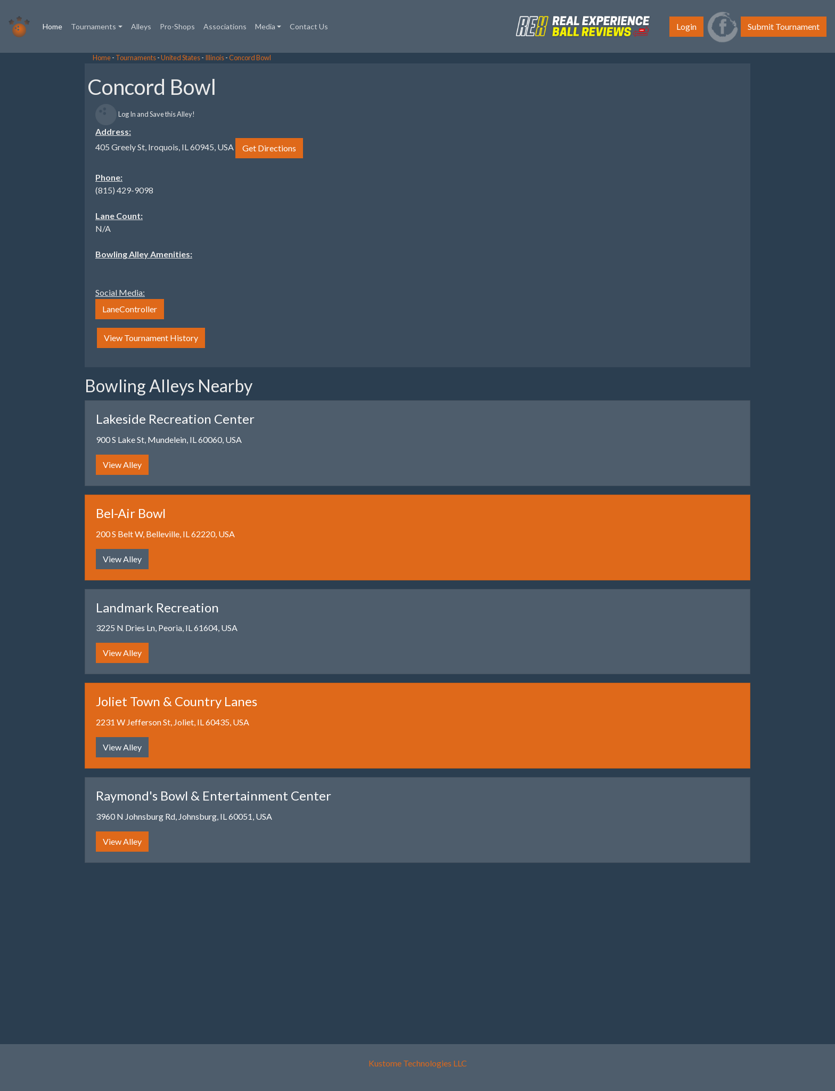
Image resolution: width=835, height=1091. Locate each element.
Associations (225, 26)
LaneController (129, 309)
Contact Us (309, 26)
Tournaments (136, 57)
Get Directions (269, 148)
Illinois (214, 57)
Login (686, 26)
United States (180, 57)
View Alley (122, 464)
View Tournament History (151, 338)
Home (55, 25)
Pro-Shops (177, 26)
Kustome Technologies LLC (418, 1063)
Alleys (141, 26)
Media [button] (265, 26)
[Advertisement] (85, 213)
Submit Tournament (784, 26)
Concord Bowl (250, 57)
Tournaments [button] (93, 26)
